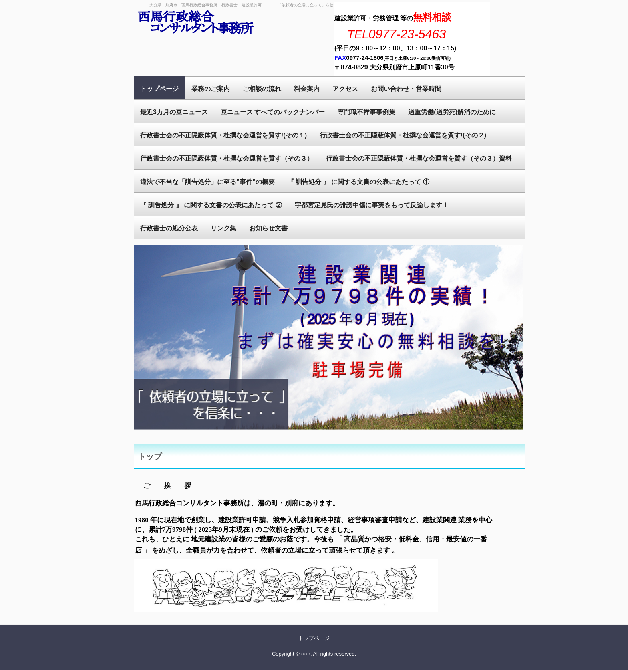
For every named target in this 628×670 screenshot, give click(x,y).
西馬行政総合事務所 (196, 23)
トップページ (159, 88)
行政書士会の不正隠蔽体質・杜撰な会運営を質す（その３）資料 (419, 158)
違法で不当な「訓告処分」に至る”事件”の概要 (207, 181)
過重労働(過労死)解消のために (452, 112)
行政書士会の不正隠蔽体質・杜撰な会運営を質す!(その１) (223, 135)
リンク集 (223, 228)
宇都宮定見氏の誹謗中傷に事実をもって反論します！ (372, 205)
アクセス (345, 88)
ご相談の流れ (262, 88)
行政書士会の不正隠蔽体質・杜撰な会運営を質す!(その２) (403, 135)
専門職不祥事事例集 (366, 112)
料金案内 (307, 88)
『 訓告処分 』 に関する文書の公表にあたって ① (358, 181)
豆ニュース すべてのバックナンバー (273, 112)
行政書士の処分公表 (169, 228)
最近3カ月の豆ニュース (174, 112)
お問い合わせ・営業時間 (406, 88)
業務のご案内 (210, 88)
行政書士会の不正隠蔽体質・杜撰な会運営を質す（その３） (226, 158)
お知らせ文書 (268, 228)
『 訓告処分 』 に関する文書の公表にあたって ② (211, 205)
